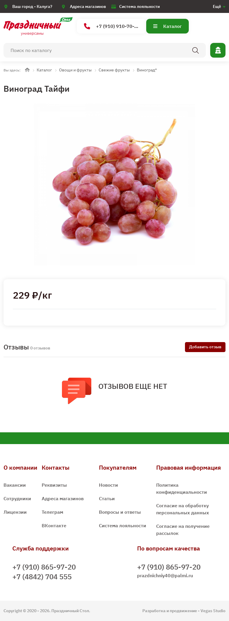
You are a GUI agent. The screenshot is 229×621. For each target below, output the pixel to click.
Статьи (107, 498)
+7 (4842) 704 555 (42, 576)
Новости (108, 485)
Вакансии (15, 485)
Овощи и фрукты (75, 70)
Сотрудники (17, 498)
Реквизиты (54, 485)
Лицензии (15, 512)
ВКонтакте (54, 525)
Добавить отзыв (205, 346)
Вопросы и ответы (120, 512)
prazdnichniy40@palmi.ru (165, 575)
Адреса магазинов (88, 6)
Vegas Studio (213, 610)
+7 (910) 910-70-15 (112, 26)
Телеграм (52, 512)
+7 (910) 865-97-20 (44, 567)
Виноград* (147, 70)
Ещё (217, 6)
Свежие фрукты (114, 70)
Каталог (167, 26)
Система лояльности (139, 6)
